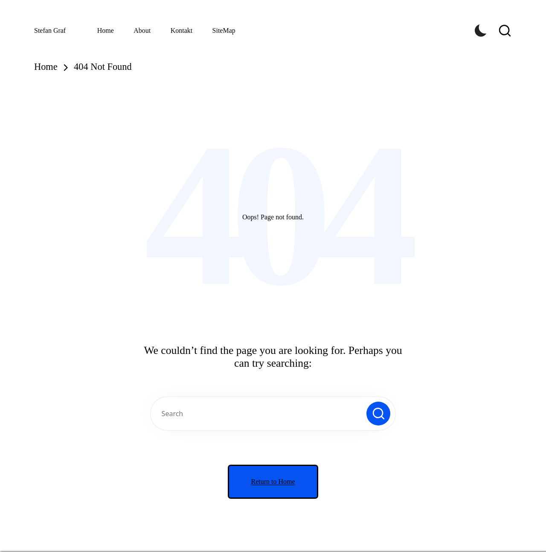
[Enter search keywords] (273, 414)
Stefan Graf (50, 30)
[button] (378, 414)
